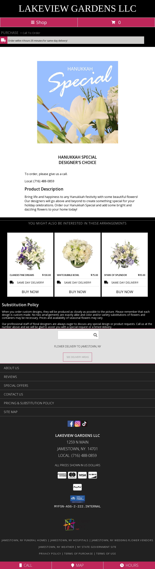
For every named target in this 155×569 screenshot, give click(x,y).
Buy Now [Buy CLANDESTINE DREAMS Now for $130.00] (30, 291)
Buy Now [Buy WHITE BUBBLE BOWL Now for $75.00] (77, 291)
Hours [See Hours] (129, 565)
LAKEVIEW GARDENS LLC (77, 8)
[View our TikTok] (84, 425)
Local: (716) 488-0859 (39, 181)
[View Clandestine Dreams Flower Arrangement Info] (30, 253)
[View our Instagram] (77, 425)
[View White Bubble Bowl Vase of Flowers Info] (77, 253)
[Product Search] (78, 335)
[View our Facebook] (71, 425)
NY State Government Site (96, 547)
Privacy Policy (50, 553)
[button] (77, 499)
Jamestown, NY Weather (56, 547)
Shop (39, 22)
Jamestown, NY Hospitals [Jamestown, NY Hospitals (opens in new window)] (69, 540)
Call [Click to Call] (25, 565)
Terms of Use (106, 553)
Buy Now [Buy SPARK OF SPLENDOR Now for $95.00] (124, 291)
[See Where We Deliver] (77, 357)
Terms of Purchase (78, 553)
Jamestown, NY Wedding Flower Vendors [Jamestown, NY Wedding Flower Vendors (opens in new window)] (122, 540)
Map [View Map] (77, 565)
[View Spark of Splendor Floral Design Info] (125, 253)
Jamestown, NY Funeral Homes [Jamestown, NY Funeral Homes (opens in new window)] (24, 540)
